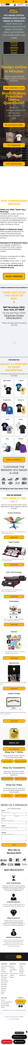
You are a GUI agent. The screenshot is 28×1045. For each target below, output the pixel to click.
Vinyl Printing (14, 973)
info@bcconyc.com (10, 261)
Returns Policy (5, 1005)
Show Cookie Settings (14, 1019)
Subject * (4, 825)
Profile (21, 966)
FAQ (2, 994)
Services (3, 990)
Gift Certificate (5, 966)
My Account (16, 1)
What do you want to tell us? (8, 834)
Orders (21, 968)
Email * (3, 818)
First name (4, 816)
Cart (25, 2)
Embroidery (13, 969)
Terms (3, 1000)
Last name (17, 816)
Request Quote (7, 1041)
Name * (3, 810)
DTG (11, 971)
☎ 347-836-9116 (19, 1041)
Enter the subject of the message (9, 827)
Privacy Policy (5, 1004)
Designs (21, 971)
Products (3, 988)
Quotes (21, 969)
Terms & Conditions (6, 1002)
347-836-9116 (20, 4)
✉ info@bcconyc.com (19, 1036)
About (3, 992)
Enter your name (6, 811)
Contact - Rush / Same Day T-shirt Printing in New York (4, 975)
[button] (7, 389)
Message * (4, 832)
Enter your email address (7, 820)
